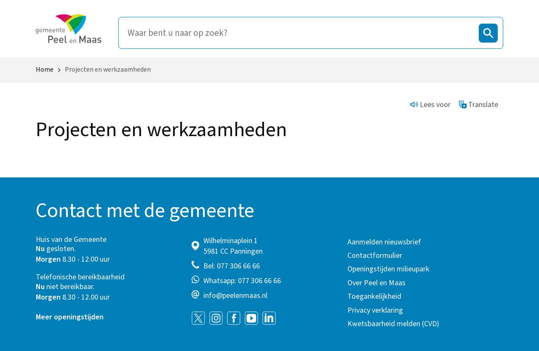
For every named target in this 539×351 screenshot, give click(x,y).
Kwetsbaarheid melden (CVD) (393, 324)
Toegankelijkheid (374, 296)
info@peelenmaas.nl (235, 295)
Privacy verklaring (375, 310)
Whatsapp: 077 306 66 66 (242, 281)
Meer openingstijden (70, 317)
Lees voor (430, 104)
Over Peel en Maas (376, 283)
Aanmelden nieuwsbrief (384, 242)
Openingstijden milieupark (388, 269)
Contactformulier (374, 255)
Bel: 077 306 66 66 (231, 266)
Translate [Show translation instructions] (479, 104)
